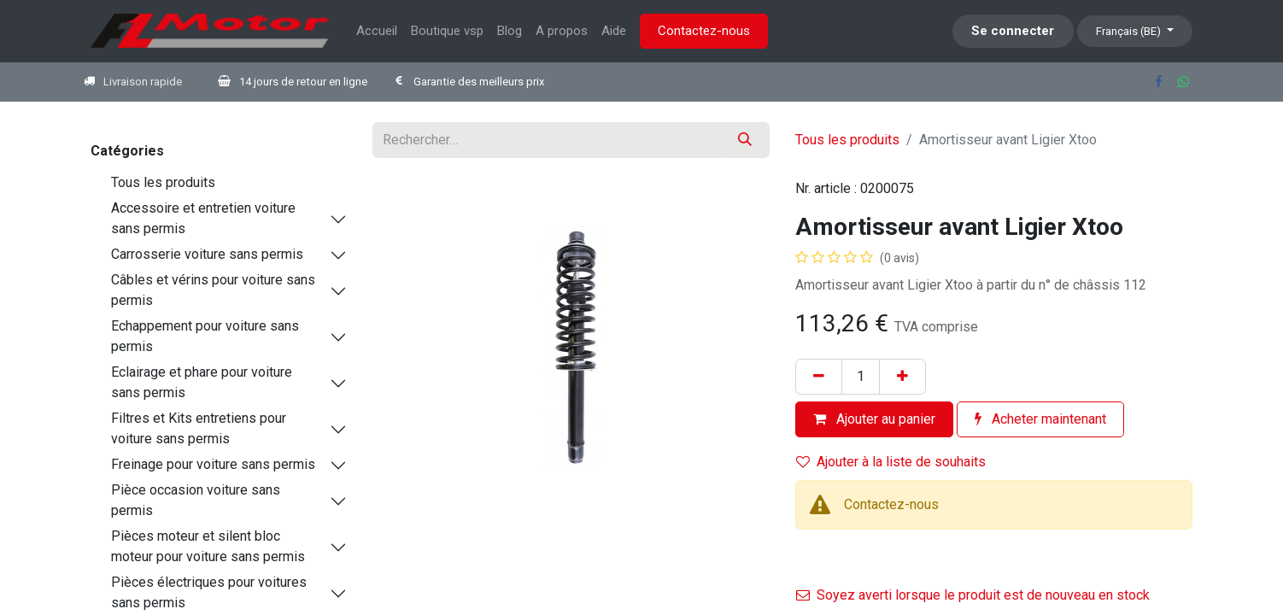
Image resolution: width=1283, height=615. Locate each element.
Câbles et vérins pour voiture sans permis (213, 290)
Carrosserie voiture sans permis (207, 254)
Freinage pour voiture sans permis (213, 464)
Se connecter (1012, 30)
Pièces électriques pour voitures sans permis (209, 592)
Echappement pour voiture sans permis (205, 336)
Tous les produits (163, 182)
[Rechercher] (745, 140)
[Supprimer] (818, 377)
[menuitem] (376, 31)
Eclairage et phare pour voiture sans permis (201, 382)
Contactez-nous (704, 30)
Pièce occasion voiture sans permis (195, 500)
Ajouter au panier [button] (874, 419)
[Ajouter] (902, 377)
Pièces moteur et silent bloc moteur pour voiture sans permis (208, 546)
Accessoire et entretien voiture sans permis (203, 218)
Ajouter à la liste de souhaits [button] (891, 462)
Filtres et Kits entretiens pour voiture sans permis (198, 428)
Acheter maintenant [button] (1040, 419)
